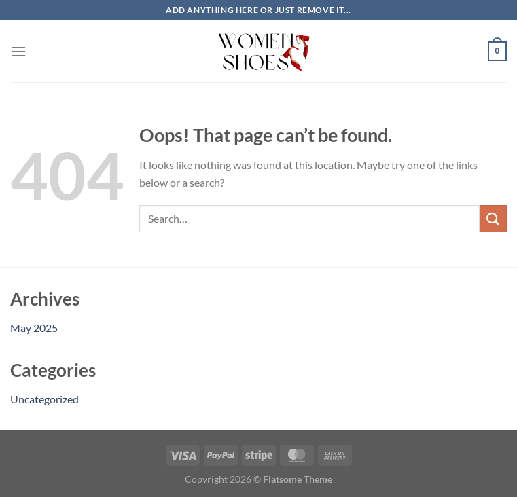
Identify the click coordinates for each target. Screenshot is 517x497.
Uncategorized (44, 398)
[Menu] (18, 51)
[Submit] (493, 218)
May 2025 (34, 327)
